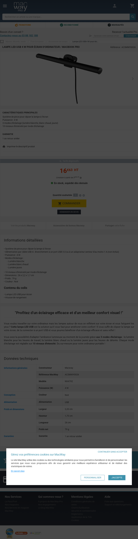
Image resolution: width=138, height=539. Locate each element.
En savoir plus (17, 471)
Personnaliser (92, 477)
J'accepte (116, 477)
